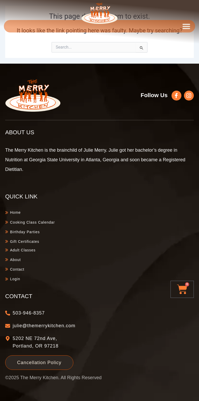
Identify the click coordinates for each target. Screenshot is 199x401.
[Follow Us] (176, 96)
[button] (186, 26)
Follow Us (154, 95)
